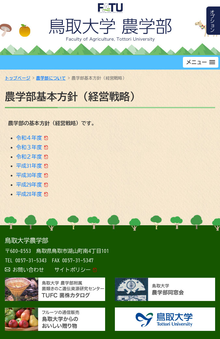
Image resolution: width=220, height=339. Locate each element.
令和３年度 (29, 147)
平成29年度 (29, 184)
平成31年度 (29, 165)
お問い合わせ (28, 269)
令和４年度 (29, 137)
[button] (200, 62)
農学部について (51, 78)
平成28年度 (29, 194)
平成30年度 (29, 175)
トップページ (17, 78)
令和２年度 (29, 156)
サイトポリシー (72, 269)
